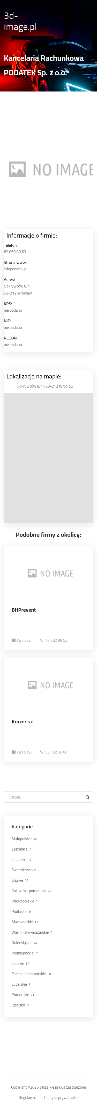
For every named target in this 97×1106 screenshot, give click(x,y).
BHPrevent (24, 609)
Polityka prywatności (61, 1098)
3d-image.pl (20, 20)
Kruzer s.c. (23, 721)
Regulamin (27, 1098)
